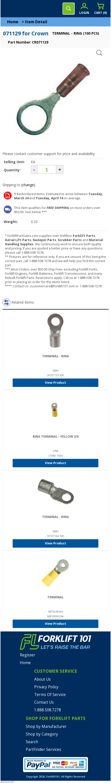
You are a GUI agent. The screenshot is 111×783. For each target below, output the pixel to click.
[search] (68, 8)
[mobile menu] (8, 8)
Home (12, 21)
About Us (42, 679)
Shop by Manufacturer (46, 726)
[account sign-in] (84, 8)
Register (27, 655)
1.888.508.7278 (47, 710)
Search (32, 741)
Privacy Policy (46, 687)
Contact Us (44, 702)
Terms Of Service (50, 694)
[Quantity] (46, 169)
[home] (24, 8)
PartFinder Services (43, 749)
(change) (28, 184)
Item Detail (36, 21)
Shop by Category (42, 734)
